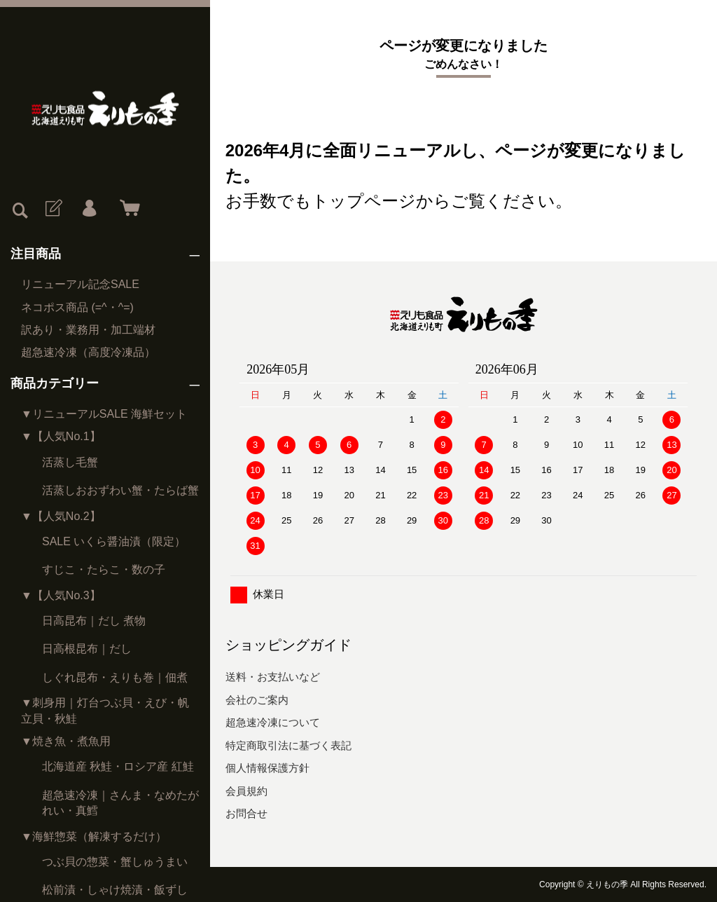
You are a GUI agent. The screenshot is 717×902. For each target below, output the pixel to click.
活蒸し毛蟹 (70, 462)
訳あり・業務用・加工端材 (88, 330)
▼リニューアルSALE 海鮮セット (104, 414)
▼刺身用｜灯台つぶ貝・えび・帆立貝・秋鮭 (105, 710)
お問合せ (246, 813)
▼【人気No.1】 (61, 436)
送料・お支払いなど (272, 677)
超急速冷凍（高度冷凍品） (88, 352)
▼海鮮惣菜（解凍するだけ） (94, 836)
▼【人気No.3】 (61, 595)
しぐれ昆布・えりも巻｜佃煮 (115, 677)
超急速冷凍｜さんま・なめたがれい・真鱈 (120, 802)
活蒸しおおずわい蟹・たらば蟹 (120, 490)
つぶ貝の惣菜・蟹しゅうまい (115, 862)
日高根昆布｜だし (87, 649)
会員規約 (246, 791)
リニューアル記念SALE (80, 284)
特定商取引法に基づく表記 (288, 745)
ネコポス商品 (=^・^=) (77, 307)
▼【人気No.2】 (61, 516)
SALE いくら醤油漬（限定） (114, 541)
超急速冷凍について (272, 722)
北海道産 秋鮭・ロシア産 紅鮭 (118, 766)
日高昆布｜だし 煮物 (94, 621)
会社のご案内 (256, 700)
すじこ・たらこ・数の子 (103, 569)
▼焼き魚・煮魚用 (66, 741)
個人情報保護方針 (267, 768)
